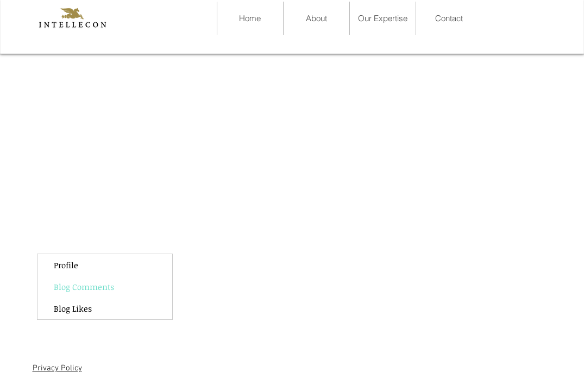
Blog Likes (73, 308)
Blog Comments (84, 286)
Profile (66, 265)
